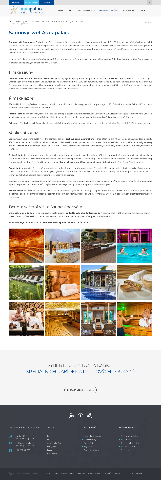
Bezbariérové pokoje (92, 450)
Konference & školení (129, 436)
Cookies (117, 473)
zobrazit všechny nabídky (80, 390)
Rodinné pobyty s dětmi (130, 443)
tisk (149, 22)
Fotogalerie (51, 446)
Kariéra (50, 450)
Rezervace (81, 473)
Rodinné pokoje (90, 439)
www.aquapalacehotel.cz (25, 445)
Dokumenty (52, 453)
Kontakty (50, 436)
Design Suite (89, 443)
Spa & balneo (126, 439)
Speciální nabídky (68, 473)
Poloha (50, 439)
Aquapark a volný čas (30, 22)
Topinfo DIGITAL (136, 473)
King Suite (88, 446)
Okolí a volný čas (54, 443)
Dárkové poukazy (52, 473)
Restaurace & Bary (128, 446)
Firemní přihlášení (95, 473)
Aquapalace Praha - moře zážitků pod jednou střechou (62, 22)
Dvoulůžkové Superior (93, 436)
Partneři (108, 473)
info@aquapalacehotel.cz (25, 443)
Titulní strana (14, 22)
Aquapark (125, 450)
